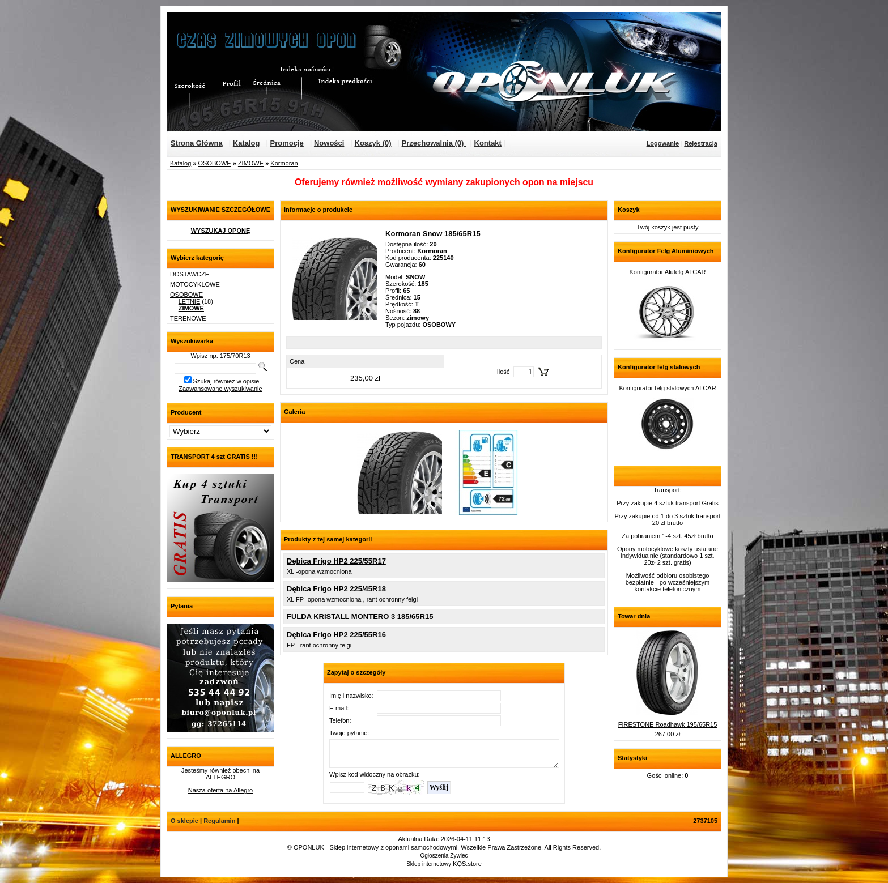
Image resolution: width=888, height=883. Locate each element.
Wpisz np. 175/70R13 (220, 355)
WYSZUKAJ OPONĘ (220, 230)
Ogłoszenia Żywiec (444, 855)
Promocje (287, 143)
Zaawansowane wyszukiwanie (220, 388)
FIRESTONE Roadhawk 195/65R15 (667, 724)
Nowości (329, 143)
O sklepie (184, 820)
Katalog (246, 143)
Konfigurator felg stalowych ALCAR (667, 388)
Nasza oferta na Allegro (220, 790)
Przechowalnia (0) (434, 143)
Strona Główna (197, 143)
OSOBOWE (214, 163)
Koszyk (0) (373, 143)
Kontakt (488, 143)
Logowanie (663, 143)
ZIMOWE (251, 163)
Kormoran (284, 163)
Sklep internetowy (428, 864)
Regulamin (219, 820)
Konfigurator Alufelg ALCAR (667, 271)
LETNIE (190, 301)
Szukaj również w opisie (226, 381)
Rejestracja (700, 143)
